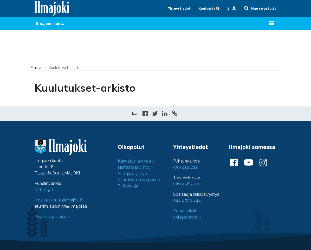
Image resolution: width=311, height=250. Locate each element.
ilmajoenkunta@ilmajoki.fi (58, 200)
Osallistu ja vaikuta (52, 216)
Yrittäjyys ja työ (132, 173)
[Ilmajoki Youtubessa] (248, 162)
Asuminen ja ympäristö (139, 179)
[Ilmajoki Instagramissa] (263, 162)
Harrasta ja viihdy (134, 167)
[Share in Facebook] (145, 114)
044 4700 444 (187, 200)
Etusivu (36, 68)
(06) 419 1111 (47, 189)
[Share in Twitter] (155, 114)
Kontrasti (207, 8)
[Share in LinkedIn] (164, 114)
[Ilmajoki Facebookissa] (234, 162)
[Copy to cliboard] (174, 114)
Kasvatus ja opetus (136, 161)
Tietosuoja (128, 186)
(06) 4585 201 (186, 183)
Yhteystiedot (179, 8)
